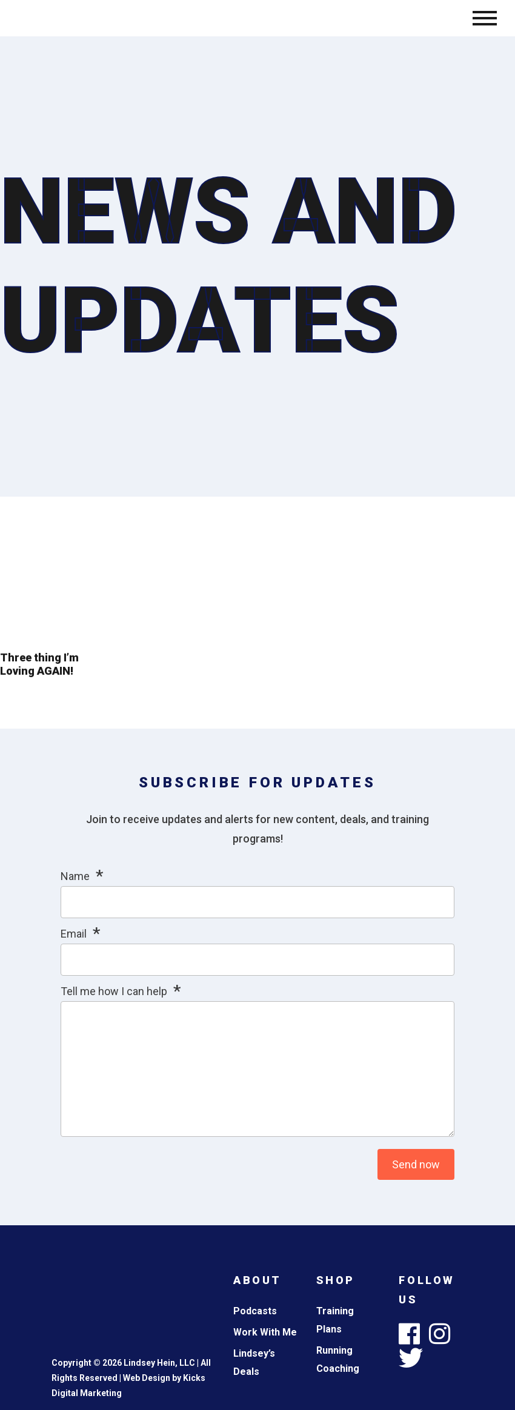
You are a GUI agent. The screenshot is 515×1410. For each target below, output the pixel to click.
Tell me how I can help (114, 991)
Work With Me (265, 1332)
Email (74, 933)
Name (75, 876)
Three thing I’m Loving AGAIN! (39, 664)
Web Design (146, 1378)
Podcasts (255, 1311)
